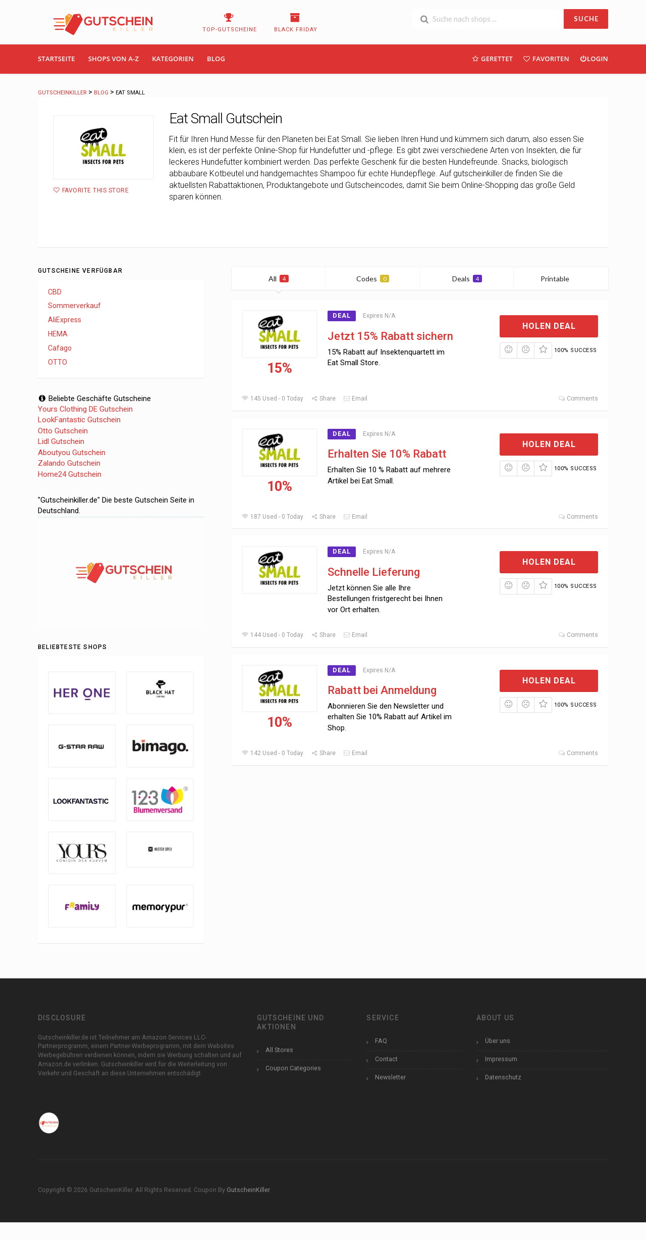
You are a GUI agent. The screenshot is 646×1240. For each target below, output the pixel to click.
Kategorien (173, 58)
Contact (386, 1059)
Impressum (501, 1059)
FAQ (381, 1041)
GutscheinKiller (248, 1190)
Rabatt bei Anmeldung (382, 690)
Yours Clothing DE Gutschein (85, 409)
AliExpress (64, 320)
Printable (561, 278)
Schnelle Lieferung (374, 572)
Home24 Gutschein (69, 474)
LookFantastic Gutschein (79, 419)
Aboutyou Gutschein (71, 452)
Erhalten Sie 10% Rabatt (387, 454)
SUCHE (586, 19)
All (278, 278)
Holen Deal (549, 326)
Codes (372, 278)
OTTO (57, 362)
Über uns (497, 1041)
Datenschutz (503, 1077)
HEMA (58, 334)
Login (593, 58)
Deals (467, 278)
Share (323, 398)
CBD (55, 292)
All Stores (279, 1050)
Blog (216, 58)
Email (355, 398)
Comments (578, 398)
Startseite (56, 58)
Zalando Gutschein (69, 463)
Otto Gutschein (63, 430)
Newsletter (390, 1077)
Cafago (60, 348)
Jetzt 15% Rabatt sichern (390, 336)
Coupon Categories (293, 1068)
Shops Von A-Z (113, 58)
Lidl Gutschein (61, 441)
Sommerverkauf (74, 306)
